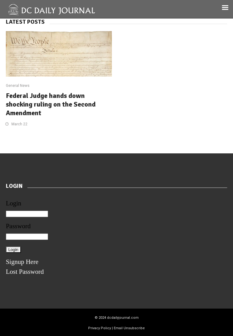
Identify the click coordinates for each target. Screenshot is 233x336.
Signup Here (22, 261)
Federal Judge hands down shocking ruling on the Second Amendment (51, 104)
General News (18, 85)
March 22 (19, 124)
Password (18, 226)
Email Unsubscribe (129, 328)
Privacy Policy (99, 328)
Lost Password (25, 271)
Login (13, 203)
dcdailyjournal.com (123, 318)
